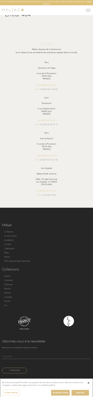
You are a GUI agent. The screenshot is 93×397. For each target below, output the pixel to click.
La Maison (8, 231)
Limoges (8, 297)
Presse (7, 257)
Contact (7, 244)
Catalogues (9, 248)
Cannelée (8, 280)
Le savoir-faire (10, 236)
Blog (6, 252)
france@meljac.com (46, 85)
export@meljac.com (46, 155)
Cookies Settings (11, 394)
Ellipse (7, 292)
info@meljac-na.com (46, 190)
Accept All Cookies (60, 394)
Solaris (7, 276)
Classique (8, 284)
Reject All (80, 394)
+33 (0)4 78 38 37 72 (48, 124)
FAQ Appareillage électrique (17, 261)
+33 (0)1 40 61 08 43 (48, 89)
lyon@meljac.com (46, 120)
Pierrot (7, 301)
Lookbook (8, 240)
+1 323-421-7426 (48, 195)
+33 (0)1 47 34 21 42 (48, 159)
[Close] (88, 384)
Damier (7, 288)
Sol (5, 305)
